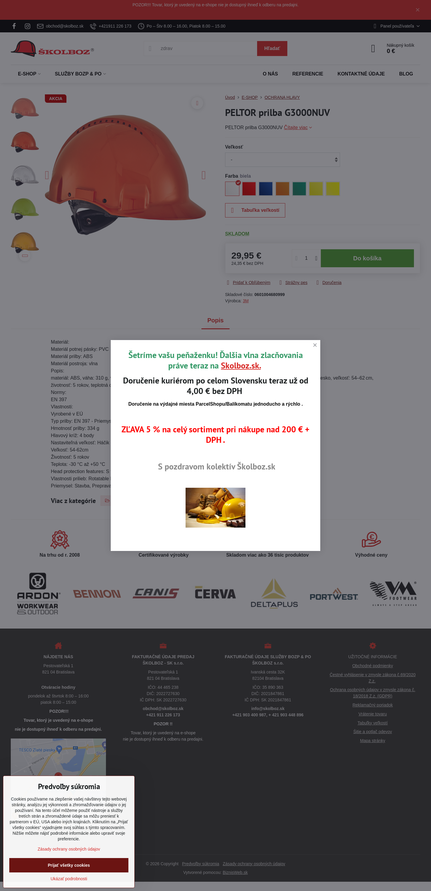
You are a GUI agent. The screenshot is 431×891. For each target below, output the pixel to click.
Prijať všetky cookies (69, 865)
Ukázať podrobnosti (69, 878)
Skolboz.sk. (241, 365)
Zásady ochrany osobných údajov (69, 849)
